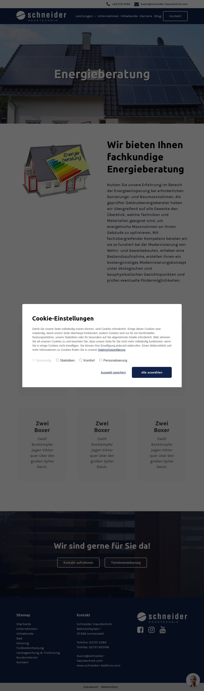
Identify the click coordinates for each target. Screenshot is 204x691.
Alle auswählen (151, 372)
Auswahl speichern (113, 372)
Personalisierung (113, 360)
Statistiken (65, 360)
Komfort (87, 360)
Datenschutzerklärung (111, 349)
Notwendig (41, 360)
